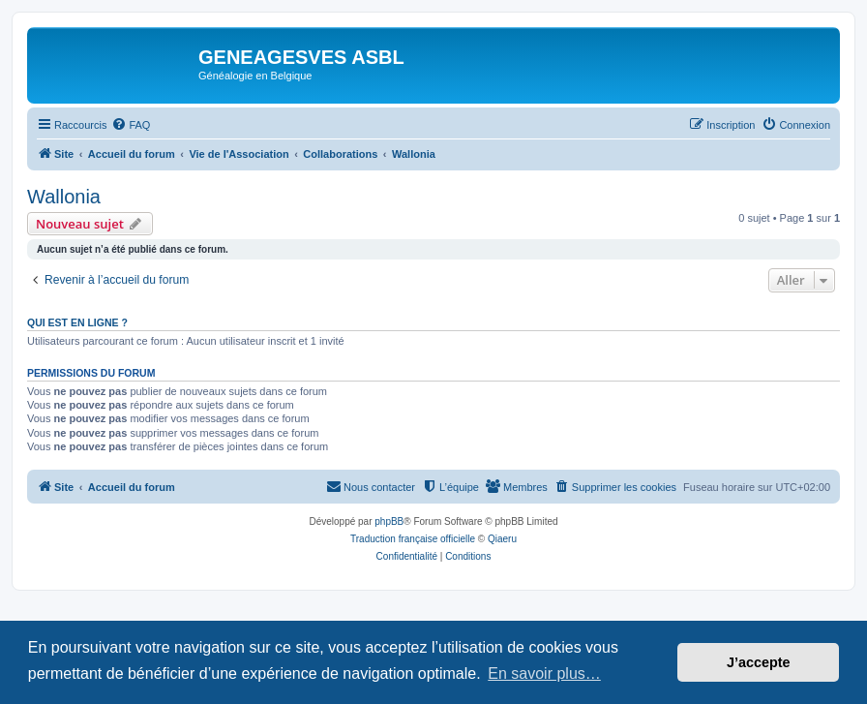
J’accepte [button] (759, 662)
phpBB (389, 521)
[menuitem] (130, 125)
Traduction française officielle (412, 539)
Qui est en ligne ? (77, 322)
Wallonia (64, 196)
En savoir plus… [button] (544, 673)
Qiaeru (502, 539)
